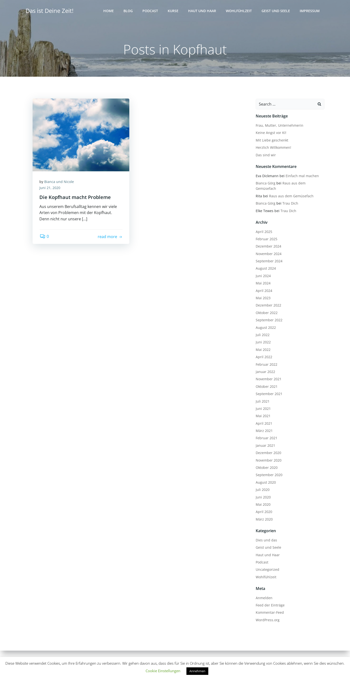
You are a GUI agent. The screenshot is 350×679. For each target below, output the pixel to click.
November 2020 (268, 460)
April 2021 (263, 423)
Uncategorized (267, 569)
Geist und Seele (276, 11)
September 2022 (268, 320)
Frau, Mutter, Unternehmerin (279, 125)
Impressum (310, 11)
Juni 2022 (263, 342)
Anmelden (263, 598)
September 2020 (268, 475)
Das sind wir (265, 155)
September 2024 (268, 261)
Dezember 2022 (268, 305)
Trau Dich (290, 203)
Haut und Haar (202, 11)
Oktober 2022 (266, 312)
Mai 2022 (262, 349)
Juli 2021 (262, 401)
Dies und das (266, 540)
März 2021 (263, 431)
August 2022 (265, 327)
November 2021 (268, 379)
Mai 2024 (262, 283)
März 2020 (263, 519)
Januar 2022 (265, 372)
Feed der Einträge (269, 605)
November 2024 (268, 253)
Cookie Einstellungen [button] (163, 670)
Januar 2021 (265, 445)
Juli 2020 (262, 490)
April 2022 (263, 357)
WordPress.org (267, 620)
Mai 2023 (262, 298)
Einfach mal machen (302, 176)
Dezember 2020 (268, 453)
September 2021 (268, 394)
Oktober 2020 (266, 467)
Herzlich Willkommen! (273, 147)
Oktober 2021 (266, 386)
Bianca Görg (265, 183)
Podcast (150, 11)
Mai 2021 (262, 416)
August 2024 (265, 268)
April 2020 (263, 512)
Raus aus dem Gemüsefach (291, 196)
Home (109, 11)
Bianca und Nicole (59, 182)
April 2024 (263, 290)
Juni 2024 (263, 275)
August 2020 (265, 482)
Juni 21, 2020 (50, 188)
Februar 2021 (266, 438)
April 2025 (263, 231)
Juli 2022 (262, 335)
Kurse (173, 11)
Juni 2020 (263, 497)
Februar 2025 (266, 239)
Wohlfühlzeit (239, 11)
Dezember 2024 (268, 246)
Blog (128, 11)
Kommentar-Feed (269, 612)
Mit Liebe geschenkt (271, 140)
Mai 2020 (262, 504)
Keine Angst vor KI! (270, 133)
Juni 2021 (263, 408)
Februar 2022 (266, 364)
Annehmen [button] (197, 671)
